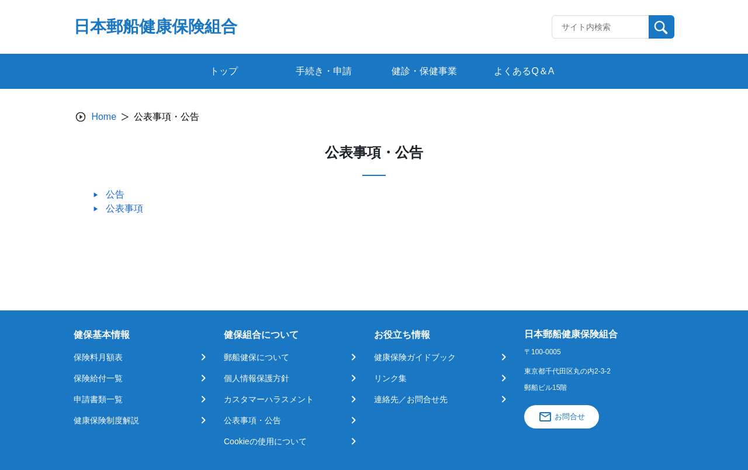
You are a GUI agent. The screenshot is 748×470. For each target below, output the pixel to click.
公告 (115, 194)
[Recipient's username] (600, 27)
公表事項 (124, 208)
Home (103, 117)
